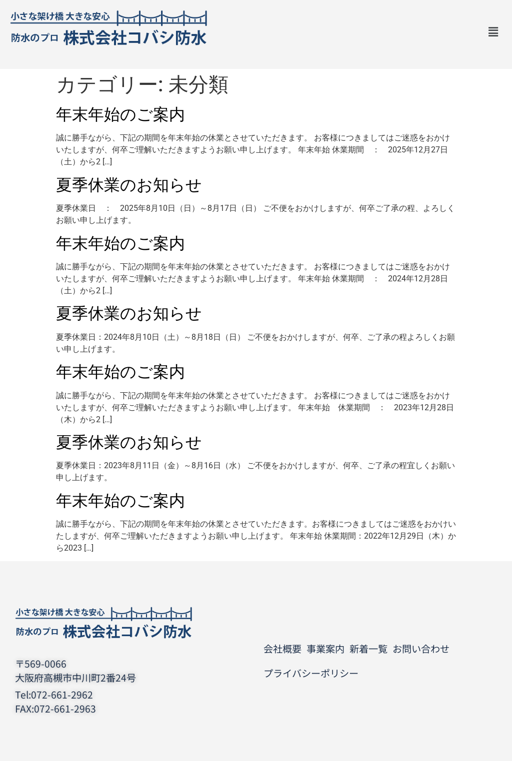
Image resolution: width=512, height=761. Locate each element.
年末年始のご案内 (120, 114)
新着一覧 (369, 649)
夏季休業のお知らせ (129, 184)
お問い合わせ (421, 649)
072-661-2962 (62, 695)
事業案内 (325, 649)
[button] (493, 31)
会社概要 (283, 649)
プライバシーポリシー (311, 673)
